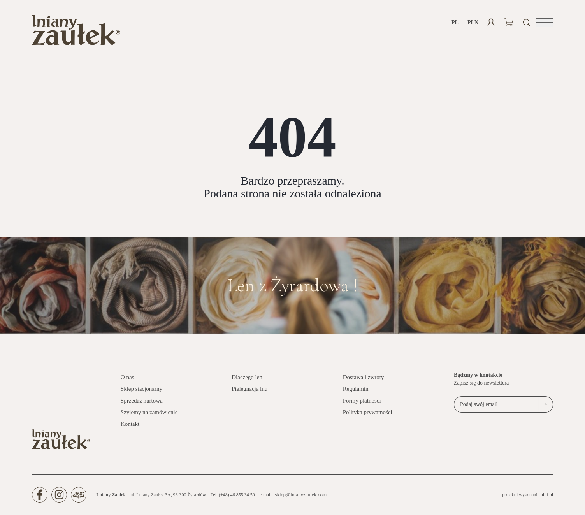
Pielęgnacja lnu (249, 393)
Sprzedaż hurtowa (142, 405)
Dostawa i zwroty (363, 382)
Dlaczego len (247, 382)
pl (455, 22)
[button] (544, 22)
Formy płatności (362, 405)
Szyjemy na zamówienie (149, 417)
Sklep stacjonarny (141, 393)
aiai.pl (547, 499)
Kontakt (130, 428)
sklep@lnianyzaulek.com (298, 499)
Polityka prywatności (367, 417)
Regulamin (356, 393)
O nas (127, 382)
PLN (473, 22)
